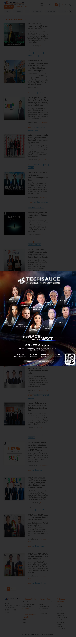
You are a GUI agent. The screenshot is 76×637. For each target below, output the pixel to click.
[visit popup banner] (38, 318)
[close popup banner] (74, 273)
